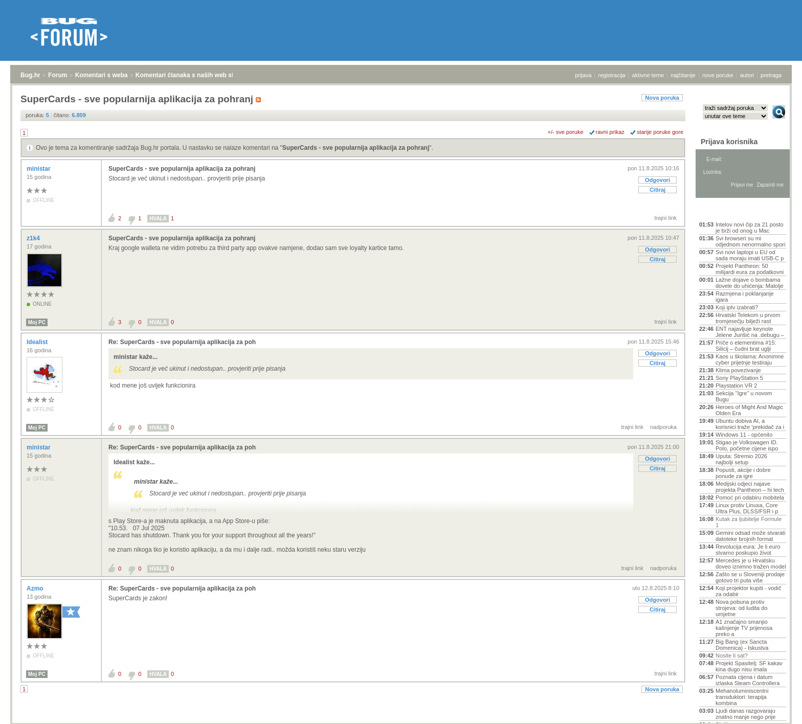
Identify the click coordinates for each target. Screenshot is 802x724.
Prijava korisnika (729, 142)
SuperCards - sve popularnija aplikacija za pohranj (355, 147)
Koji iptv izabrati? (737, 307)
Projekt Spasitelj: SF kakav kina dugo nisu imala (749, 666)
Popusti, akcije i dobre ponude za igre (743, 473)
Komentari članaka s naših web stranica (194, 75)
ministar (39, 168)
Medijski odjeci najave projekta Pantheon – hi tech (750, 487)
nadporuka (663, 427)
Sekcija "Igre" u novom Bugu (744, 396)
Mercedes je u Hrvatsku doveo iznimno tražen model (751, 563)
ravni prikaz (610, 132)
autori (747, 75)
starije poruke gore (660, 132)
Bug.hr (30, 75)
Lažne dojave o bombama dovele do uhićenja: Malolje (750, 283)
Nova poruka (662, 98)
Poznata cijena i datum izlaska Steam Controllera (747, 680)
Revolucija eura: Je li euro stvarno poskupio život (748, 550)
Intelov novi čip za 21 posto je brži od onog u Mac (750, 227)
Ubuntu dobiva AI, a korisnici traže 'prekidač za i (750, 424)
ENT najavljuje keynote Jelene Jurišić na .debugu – (750, 332)
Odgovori (657, 180)
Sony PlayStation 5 (739, 378)
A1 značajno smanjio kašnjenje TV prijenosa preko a (744, 628)
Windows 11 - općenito (744, 435)
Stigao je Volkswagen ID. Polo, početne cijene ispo (747, 445)
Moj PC (37, 322)
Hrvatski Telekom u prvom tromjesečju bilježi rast (748, 318)
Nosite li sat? (732, 655)
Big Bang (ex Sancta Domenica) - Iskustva (742, 645)
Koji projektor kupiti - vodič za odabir (748, 591)
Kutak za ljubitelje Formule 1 (749, 522)
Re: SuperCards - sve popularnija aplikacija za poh (182, 342)
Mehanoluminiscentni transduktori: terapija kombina (742, 697)
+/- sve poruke (566, 132)
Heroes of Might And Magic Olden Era (749, 410)
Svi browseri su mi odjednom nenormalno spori (750, 241)
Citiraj (657, 190)
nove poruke (717, 75)
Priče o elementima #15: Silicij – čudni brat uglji (746, 346)
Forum (57, 75)
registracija (612, 75)
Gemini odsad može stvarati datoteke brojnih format (750, 536)
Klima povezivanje (738, 370)
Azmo (36, 588)
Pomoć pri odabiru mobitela (750, 497)
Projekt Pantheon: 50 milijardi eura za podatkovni (750, 269)
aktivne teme (648, 75)
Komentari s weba (101, 75)
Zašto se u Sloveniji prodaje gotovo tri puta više (750, 577)
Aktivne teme (723, 211)
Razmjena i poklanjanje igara (745, 296)
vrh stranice (774, 709)
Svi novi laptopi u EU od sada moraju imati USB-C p (750, 255)
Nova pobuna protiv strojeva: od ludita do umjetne (742, 608)
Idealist (38, 342)
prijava (583, 75)
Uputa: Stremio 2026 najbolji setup (741, 459)
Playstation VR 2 (736, 385)
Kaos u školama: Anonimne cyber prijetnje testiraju (750, 359)
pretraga (771, 75)
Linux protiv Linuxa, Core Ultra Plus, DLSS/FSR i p (747, 508)
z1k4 (34, 238)
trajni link (666, 218)
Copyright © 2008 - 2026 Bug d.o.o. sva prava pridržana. (401, 721)
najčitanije (683, 75)
